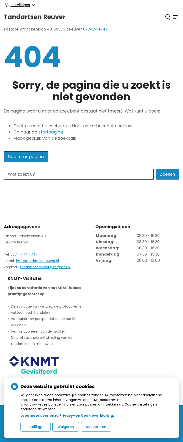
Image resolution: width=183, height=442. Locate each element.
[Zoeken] (168, 17)
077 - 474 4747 (24, 254)
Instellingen (35, 426)
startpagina (50, 132)
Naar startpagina (26, 156)
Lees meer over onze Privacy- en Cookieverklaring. (67, 415)
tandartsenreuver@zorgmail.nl (45, 267)
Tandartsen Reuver (35, 17)
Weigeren (65, 426)
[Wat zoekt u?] (79, 174)
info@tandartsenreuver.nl (37, 260)
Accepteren (96, 426)
